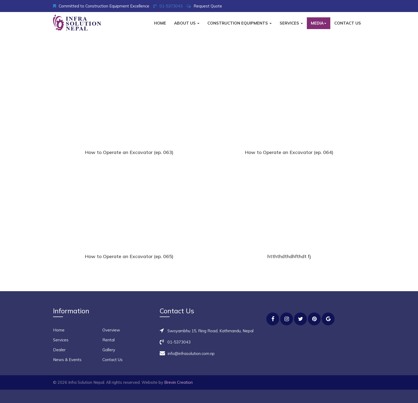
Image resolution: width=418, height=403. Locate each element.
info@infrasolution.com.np (191, 353)
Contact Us (347, 23)
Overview (111, 330)
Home (160, 23)
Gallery (108, 349)
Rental (108, 340)
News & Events (67, 359)
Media (318, 23)
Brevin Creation (178, 382)
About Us (186, 23)
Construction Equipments (239, 23)
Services (291, 23)
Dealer (59, 349)
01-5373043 (171, 6)
